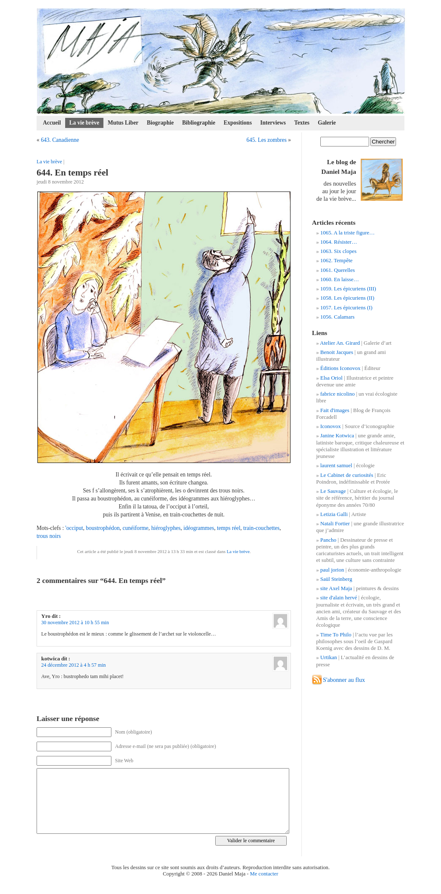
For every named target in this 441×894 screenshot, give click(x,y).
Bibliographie (198, 123)
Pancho (328, 540)
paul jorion (332, 570)
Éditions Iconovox (340, 368)
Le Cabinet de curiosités (346, 475)
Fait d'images (334, 410)
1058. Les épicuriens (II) (347, 298)
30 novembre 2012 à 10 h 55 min (75, 622)
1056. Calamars (337, 317)
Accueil (52, 123)
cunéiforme (135, 528)
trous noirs (49, 536)
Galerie (327, 123)
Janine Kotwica (337, 435)
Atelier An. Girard (340, 343)
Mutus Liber (123, 123)
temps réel (228, 528)
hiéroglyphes (166, 528)
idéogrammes (198, 528)
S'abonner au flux (344, 679)
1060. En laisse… (339, 279)
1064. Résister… (338, 242)
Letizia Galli (334, 514)
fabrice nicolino (337, 394)
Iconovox (330, 426)
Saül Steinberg (336, 579)
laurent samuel (336, 465)
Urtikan (328, 657)
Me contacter (264, 874)
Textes (301, 123)
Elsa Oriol (331, 378)
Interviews (273, 123)
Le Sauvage (333, 491)
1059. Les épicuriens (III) (348, 288)
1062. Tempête (336, 260)
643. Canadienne (60, 140)
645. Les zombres (266, 140)
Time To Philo (335, 634)
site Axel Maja (336, 588)
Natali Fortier (335, 523)
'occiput (74, 528)
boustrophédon (102, 528)
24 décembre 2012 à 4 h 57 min (73, 665)
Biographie (160, 123)
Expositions (238, 123)
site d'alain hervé (338, 597)
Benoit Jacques (336, 352)
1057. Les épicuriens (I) (346, 307)
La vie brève (84, 123)
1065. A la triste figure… (347, 232)
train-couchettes (261, 528)
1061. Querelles (337, 270)
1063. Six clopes (338, 251)
